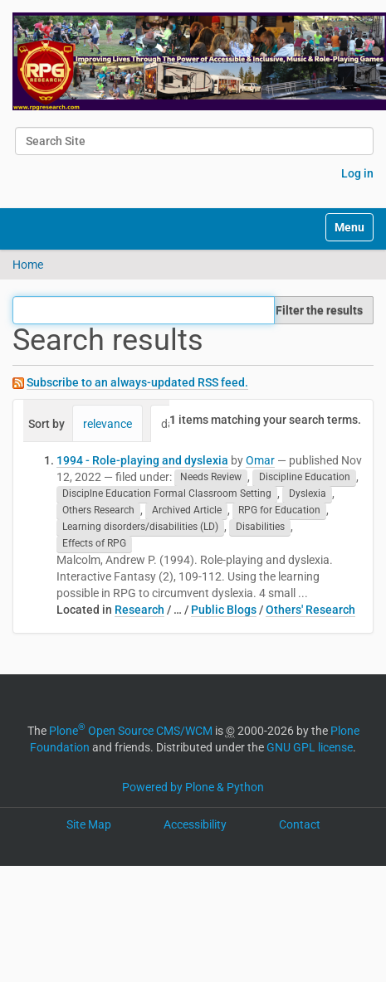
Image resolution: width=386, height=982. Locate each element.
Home (27, 264)
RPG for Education (279, 511)
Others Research (98, 511)
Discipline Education (304, 478)
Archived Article (187, 511)
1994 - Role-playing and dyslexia (142, 460)
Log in (357, 173)
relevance (107, 423)
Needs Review (211, 478)
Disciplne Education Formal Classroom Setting (166, 494)
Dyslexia (307, 494)
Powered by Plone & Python (193, 787)
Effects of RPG (94, 544)
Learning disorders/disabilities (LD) (140, 527)
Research (139, 609)
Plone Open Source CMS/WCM (131, 730)
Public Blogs (224, 609)
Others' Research (310, 609)
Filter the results (319, 310)
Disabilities (260, 527)
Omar (260, 460)
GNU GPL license (309, 747)
